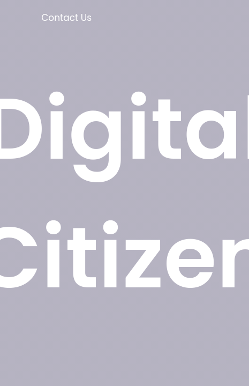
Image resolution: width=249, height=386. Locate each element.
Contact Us (66, 17)
